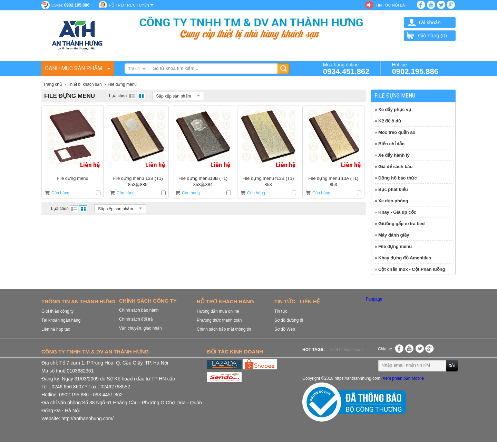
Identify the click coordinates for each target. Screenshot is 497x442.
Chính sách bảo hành (138, 310)
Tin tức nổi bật (391, 5)
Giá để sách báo (395, 166)
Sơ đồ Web (284, 329)
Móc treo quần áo (396, 132)
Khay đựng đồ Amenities (404, 257)
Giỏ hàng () (426, 35)
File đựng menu (72, 178)
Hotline (415, 68)
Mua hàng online (346, 68)
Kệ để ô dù (389, 120)
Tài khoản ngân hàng (60, 320)
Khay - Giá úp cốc (397, 212)
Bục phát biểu (393, 189)
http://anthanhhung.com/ (87, 418)
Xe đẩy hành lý (394, 155)
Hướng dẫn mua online (218, 311)
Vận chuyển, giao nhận (140, 328)
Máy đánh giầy (393, 235)
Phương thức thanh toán (219, 320)
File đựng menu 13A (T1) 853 (334, 181)
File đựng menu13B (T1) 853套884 (202, 181)
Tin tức (280, 311)
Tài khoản (429, 22)
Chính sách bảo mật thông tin (224, 329)
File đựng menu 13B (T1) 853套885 (138, 181)
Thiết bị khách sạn (345, 349)
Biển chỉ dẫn (391, 143)
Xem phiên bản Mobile (403, 378)
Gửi (452, 365)
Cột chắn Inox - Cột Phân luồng (411, 269)
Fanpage (374, 299)
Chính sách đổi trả (136, 319)
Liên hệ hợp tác (55, 329)
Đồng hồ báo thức (397, 178)
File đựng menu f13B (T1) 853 (268, 181)
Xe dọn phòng (393, 200)
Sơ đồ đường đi (288, 320)
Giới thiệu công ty (57, 311)
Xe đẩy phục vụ (394, 109)
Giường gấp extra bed (401, 223)
